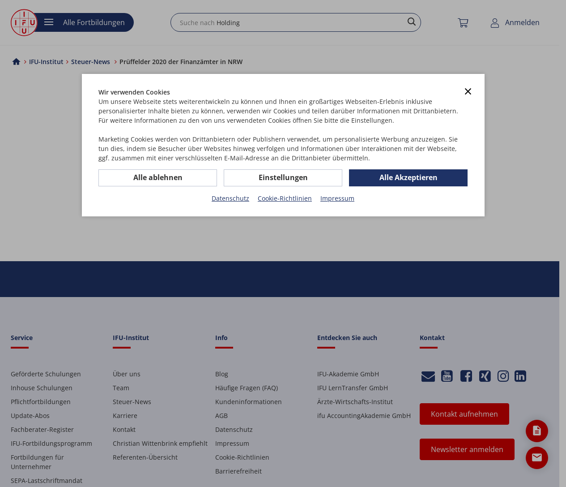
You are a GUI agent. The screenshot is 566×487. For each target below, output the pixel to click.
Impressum (337, 198)
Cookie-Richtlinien (285, 198)
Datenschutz (230, 198)
